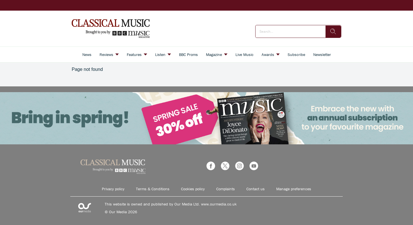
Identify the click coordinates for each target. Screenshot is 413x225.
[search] (333, 32)
